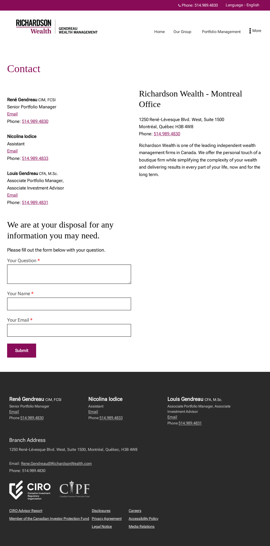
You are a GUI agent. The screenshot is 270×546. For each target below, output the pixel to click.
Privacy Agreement (107, 519)
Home (165, 31)
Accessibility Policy (143, 519)
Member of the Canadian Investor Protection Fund (49, 519)
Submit (22, 350)
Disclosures (101, 511)
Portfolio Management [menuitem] (226, 31)
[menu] (261, 31)
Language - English (242, 5)
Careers (135, 511)
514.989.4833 (35, 158)
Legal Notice (102, 527)
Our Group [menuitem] (188, 31)
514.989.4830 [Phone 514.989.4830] (206, 5)
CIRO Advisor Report (25, 511)
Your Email (19, 320)
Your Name (20, 293)
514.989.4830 (35, 121)
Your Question (23, 260)
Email (12, 114)
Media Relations (142, 527)
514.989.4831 (35, 202)
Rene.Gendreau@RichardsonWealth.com (56, 463)
